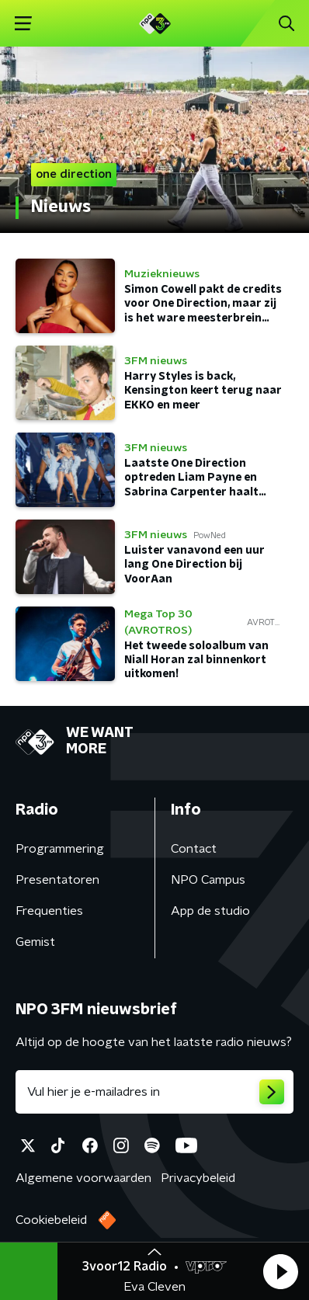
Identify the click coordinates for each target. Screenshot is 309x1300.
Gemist (35, 942)
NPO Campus (208, 880)
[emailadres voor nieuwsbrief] (154, 1092)
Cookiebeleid (51, 1220)
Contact (194, 849)
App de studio (210, 911)
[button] (280, 1271)
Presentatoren (57, 880)
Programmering (60, 849)
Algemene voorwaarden (83, 1178)
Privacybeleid (198, 1178)
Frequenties (49, 911)
